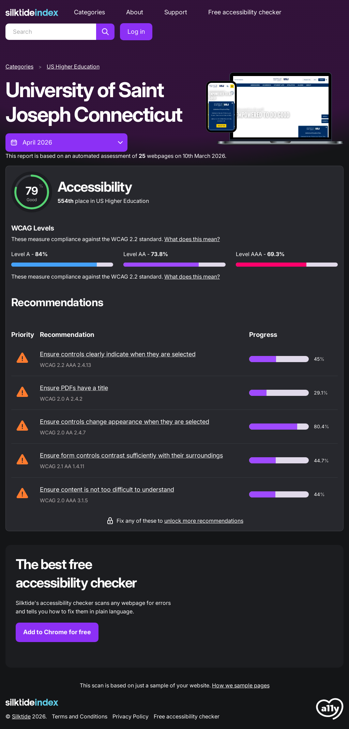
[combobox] (66, 142)
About (134, 12)
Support (175, 12)
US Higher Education (73, 66)
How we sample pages (241, 685)
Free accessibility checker (245, 12)
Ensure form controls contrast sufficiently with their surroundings (131, 455)
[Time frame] (66, 142)
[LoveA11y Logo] (330, 710)
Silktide (21, 716)
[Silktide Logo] (31, 702)
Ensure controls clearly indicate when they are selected (118, 354)
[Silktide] (31, 12)
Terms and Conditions (79, 716)
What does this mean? (192, 239)
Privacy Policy (130, 716)
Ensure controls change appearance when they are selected (124, 421)
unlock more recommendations (203, 520)
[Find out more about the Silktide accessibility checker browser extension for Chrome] (174, 606)
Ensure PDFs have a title (74, 387)
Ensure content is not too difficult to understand (107, 489)
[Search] (50, 32)
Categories (89, 12)
